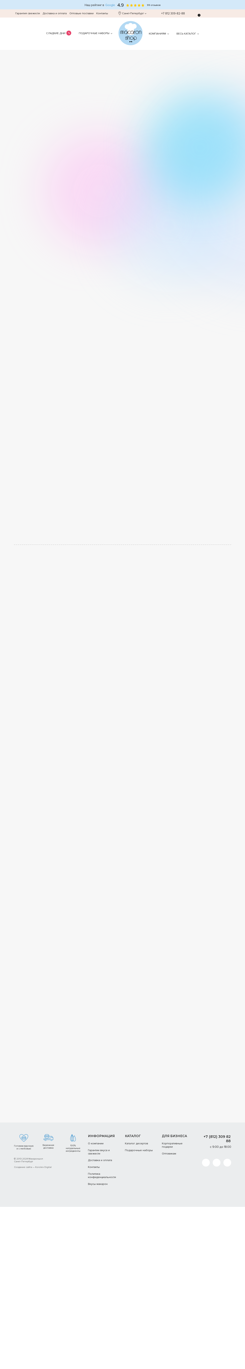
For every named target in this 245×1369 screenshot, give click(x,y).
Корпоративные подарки (172, 1145)
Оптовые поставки (81, 13)
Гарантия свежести (27, 13)
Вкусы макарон (98, 1184)
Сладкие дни (55, 33)
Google (110, 5)
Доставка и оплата (55, 13)
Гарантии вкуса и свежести (99, 1152)
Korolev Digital (43, 1167)
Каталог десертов (136, 1143)
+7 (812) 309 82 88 (217, 1139)
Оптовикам (169, 1153)
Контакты (102, 13)
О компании (96, 1143)
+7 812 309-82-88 (171, 13)
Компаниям (157, 33)
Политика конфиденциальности (102, 1175)
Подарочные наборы (94, 33)
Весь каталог (186, 33)
